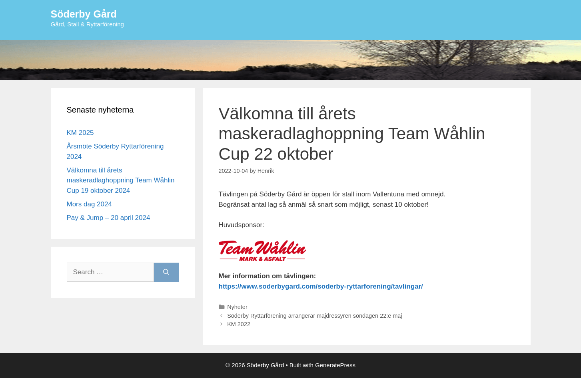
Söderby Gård (84, 14)
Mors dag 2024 (89, 204)
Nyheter (237, 307)
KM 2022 (238, 324)
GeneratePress (335, 365)
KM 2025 (80, 133)
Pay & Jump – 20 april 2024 (108, 218)
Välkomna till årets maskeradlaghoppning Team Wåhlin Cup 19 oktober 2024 (121, 180)
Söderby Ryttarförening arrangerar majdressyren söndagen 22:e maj (314, 316)
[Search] (166, 272)
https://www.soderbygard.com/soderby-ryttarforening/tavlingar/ (321, 286)
